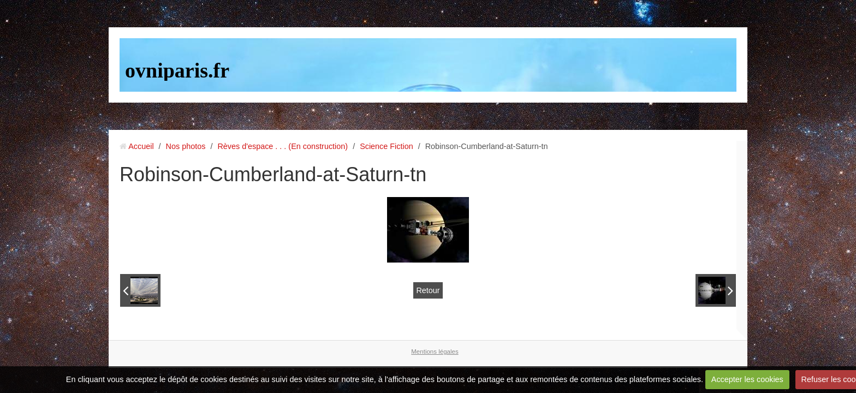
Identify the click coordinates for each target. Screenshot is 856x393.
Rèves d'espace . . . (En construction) (282, 146)
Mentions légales (434, 351)
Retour (427, 290)
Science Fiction (386, 146)
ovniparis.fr (177, 70)
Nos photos (186, 146)
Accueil (140, 146)
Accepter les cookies (747, 379)
